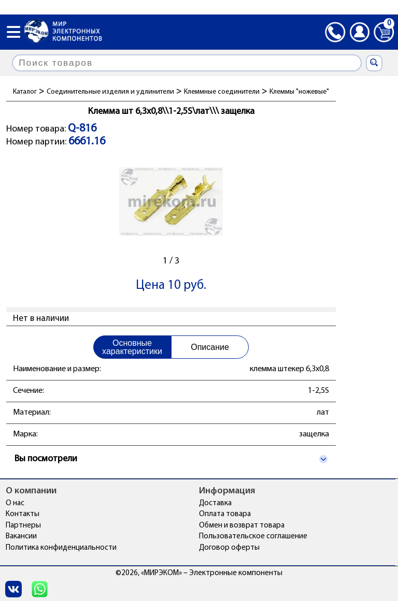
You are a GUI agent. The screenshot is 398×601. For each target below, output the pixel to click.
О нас (15, 503)
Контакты (22, 514)
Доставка (215, 503)
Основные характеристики (132, 347)
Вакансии (21, 536)
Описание (210, 347)
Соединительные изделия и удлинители (110, 92)
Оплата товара (225, 514)
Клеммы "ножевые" (299, 92)
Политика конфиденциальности (61, 548)
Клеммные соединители (222, 92)
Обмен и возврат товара (242, 526)
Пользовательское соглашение (253, 536)
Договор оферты (229, 548)
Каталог (25, 92)
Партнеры (23, 526)
